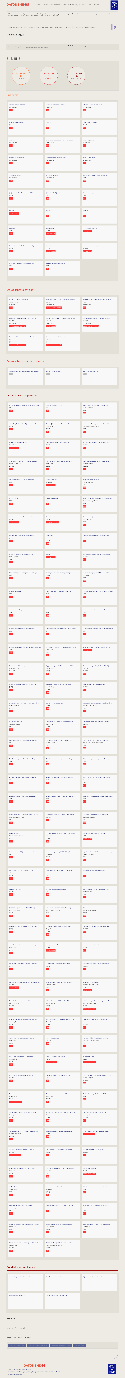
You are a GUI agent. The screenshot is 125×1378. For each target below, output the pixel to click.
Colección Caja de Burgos (16, 122)
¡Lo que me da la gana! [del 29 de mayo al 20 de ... (60, 1243)
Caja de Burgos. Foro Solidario (55, 1277)
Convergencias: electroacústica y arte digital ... (59, 573)
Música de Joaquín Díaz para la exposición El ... (96, 1001)
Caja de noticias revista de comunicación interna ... (60, 318)
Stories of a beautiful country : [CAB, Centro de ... (60, 1094)
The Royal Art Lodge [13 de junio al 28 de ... (95, 1094)
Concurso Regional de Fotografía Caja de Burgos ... (24, 573)
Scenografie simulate (15, 175)
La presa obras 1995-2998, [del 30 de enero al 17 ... (60, 926)
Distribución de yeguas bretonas (92, 193)
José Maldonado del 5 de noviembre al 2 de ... (96, 889)
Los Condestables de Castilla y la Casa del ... (95, 945)
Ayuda (96, 5)
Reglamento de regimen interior (55, 263)
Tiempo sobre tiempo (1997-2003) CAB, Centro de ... (61, 1112)
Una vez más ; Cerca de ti (90, 1168)
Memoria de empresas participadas (93, 246)
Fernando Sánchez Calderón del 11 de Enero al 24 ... (24, 815)
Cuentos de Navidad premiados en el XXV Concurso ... (98, 628)
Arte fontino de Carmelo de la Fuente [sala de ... (23, 461)
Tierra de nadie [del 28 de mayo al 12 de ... (95, 1112)
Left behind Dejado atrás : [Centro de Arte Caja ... (23, 945)
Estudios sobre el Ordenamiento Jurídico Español (60, 796)
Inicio (38, 5)
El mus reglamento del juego (54, 703)
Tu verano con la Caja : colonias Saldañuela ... (96, 1131)
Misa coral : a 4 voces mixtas (91, 982)
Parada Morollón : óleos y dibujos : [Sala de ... (96, 1038)
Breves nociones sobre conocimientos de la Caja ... (98, 299)
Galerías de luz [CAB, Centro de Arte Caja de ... (96, 815)
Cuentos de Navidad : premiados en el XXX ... (59, 591)
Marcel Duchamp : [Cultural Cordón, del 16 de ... (60, 982)
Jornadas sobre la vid (15, 889)
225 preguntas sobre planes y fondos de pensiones (24, 405)
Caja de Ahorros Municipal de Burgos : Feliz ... (22, 318)
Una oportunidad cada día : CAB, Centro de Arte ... (60, 1168)
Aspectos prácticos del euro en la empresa (21, 480)
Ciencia (48, 554)
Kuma (84, 908)
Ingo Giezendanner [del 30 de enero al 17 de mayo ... (98, 852)
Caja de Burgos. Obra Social (17, 1295)
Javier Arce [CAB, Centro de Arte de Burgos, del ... (60, 870)
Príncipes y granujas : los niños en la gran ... (58, 1075)
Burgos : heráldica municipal (91, 480)
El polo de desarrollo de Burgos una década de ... (97, 703)
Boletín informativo (51, 480)
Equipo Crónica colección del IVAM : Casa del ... (96, 721)
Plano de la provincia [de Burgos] (55, 1056)
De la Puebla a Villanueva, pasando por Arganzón (23, 666)
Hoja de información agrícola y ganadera (94, 833)
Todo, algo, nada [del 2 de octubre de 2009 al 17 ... (23, 1131)
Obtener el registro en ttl (17, 1345)
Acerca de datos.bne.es (15, 1374)
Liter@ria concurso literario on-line (56, 945)
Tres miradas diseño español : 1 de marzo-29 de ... (60, 1131)
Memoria (48, 246)
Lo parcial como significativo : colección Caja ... (22, 246)
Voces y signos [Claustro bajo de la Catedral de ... (60, 1205)
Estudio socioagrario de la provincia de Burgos (96, 740)
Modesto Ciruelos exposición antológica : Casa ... (23, 1001)
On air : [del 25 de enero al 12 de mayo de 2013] (97, 1019)
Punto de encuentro (89, 157)
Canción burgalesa (51, 517)
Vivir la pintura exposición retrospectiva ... (21, 1205)
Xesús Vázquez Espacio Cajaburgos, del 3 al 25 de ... (24, 1243)
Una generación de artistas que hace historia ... (60, 1150)
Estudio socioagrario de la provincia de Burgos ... (23, 759)
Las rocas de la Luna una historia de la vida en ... (97, 926)
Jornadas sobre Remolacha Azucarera (94, 870)
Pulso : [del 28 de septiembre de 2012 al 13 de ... (97, 1075)
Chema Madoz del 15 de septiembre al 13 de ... (23, 554)
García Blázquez (14, 833)
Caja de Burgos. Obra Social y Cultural (57, 1295)
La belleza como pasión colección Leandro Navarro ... (24, 926)
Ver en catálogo (79, 1345)
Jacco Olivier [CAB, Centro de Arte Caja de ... (21, 870)
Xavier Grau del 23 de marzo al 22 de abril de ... (96, 1224)
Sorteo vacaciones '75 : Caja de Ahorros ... (58, 337)
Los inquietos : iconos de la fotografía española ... (23, 963)
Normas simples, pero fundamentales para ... (22, 263)
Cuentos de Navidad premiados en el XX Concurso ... (24, 610)
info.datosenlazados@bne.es (22, 1369)
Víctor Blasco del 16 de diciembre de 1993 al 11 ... (97, 1205)
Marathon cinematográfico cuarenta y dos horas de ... (24, 982)
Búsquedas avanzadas (51, 5)
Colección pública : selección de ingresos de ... (96, 554)
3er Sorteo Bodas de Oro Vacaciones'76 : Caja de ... (61, 299)
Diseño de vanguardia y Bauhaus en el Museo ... (23, 684)
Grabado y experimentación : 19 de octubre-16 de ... (61, 833)
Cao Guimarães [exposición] (91, 517)
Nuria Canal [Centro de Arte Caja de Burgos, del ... (60, 1019)
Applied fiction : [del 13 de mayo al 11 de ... (58, 442)
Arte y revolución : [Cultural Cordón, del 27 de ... (60, 461)
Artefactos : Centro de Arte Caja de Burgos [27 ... (97, 461)
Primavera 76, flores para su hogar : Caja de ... (22, 337)
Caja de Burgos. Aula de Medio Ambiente (21, 1277)
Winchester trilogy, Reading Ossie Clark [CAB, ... (60, 1224)
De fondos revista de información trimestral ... (96, 647)
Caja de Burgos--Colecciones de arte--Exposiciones (24, 371)
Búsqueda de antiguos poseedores (77, 5)
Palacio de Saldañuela (52, 1038)
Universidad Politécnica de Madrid (50, 1372)
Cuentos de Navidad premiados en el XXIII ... (22, 628)
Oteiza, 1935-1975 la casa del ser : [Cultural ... (22, 1038)
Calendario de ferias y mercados (92, 105)
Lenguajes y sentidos (89, 140)
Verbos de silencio (14, 1187)
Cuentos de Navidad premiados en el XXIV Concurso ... (62, 628)
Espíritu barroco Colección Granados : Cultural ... (23, 740)
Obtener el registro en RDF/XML (61, 1345)
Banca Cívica (82, 46)
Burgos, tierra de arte (52, 498)
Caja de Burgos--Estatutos (53, 371)
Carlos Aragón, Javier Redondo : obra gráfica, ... (22, 535)
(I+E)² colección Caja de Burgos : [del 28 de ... (22, 193)
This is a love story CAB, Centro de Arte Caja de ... (23, 1112)
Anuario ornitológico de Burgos (18, 442)
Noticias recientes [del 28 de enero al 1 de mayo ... (23, 1019)
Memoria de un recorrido (16, 157)
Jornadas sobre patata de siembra (56, 889)
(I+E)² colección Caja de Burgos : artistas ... (58, 193)
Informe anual (50, 228)
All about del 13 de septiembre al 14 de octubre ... (97, 424)
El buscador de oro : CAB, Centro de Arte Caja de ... (24, 703)
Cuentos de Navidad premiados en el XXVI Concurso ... (25, 647)
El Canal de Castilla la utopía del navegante (58, 684)
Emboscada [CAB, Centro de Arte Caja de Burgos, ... (61, 721)
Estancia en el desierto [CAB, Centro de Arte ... (59, 740)
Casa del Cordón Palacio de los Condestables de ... (97, 535)
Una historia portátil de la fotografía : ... (94, 1150)
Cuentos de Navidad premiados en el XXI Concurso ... (61, 610)
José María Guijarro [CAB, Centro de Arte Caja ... (23, 908)
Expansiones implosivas (90, 122)
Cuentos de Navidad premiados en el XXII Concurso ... (98, 610)
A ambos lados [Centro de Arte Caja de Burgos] (96, 405)
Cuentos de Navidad (15, 591)
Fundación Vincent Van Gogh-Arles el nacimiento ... (61, 815)
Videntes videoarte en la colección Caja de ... (96, 1187)
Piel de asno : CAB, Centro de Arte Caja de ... (22, 1056)
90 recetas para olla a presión (54, 405)
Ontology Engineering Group (27, 1372)
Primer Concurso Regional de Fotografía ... (21, 1075)
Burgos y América (14, 498)
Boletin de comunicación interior (55, 105)
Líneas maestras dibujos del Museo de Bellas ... (97, 963)
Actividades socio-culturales (17, 105)
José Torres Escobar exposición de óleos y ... (59, 908)
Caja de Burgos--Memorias (90, 371)
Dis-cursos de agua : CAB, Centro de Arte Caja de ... (97, 666)
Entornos (48, 122)
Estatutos (49, 210)
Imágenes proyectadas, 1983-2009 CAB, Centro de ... (61, 852)
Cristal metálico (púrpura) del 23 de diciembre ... (97, 573)
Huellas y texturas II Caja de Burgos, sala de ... (22, 852)
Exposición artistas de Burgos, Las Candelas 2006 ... (98, 796)
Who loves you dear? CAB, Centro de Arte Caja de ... (24, 1224)
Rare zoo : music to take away (17, 1094)
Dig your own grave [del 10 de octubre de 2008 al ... (61, 666)
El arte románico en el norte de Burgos (94, 684)
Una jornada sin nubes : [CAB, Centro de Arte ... (23, 1168)
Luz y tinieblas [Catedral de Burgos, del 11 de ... (59, 963)
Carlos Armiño (50, 535)
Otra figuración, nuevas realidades (56, 157)
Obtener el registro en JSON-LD (38, 1345)
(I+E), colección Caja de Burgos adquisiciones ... (96, 175)
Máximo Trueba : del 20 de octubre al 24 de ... (59, 1001)
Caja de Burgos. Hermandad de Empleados (95, 1277)
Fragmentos (12, 140)
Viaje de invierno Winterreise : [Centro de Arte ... (60, 1187)
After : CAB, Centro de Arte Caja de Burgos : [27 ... (23, 424)
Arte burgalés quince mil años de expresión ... (96, 442)
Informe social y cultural (90, 228)
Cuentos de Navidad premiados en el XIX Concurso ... (98, 591)
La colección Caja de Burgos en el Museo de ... (59, 140)
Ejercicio (11, 210)
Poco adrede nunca (88, 1056)
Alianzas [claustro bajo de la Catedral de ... (58, 424)
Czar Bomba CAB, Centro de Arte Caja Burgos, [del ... (61, 647)
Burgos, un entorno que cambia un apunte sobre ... (98, 498)
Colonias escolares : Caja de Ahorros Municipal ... (97, 318)
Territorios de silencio (52, 175)
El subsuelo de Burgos (16, 721)
